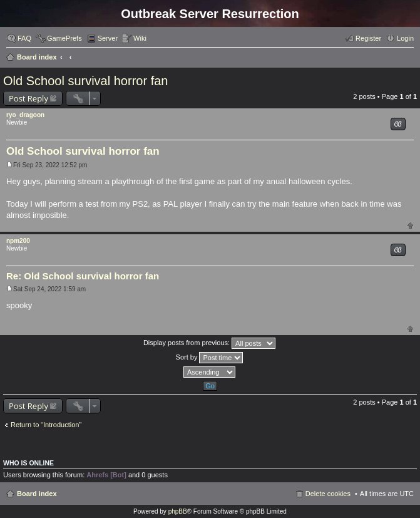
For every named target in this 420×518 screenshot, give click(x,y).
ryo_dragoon (25, 114)
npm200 (18, 240)
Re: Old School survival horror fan (82, 276)
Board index (37, 57)
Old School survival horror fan (85, 81)
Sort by (209, 357)
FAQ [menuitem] (24, 38)
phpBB (177, 511)
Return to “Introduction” (46, 424)
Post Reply (28, 98)
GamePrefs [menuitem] (64, 38)
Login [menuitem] (405, 38)
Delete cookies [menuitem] (328, 493)
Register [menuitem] (368, 38)
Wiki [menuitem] (139, 38)
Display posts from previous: (209, 343)
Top (410, 225)
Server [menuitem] (108, 38)
